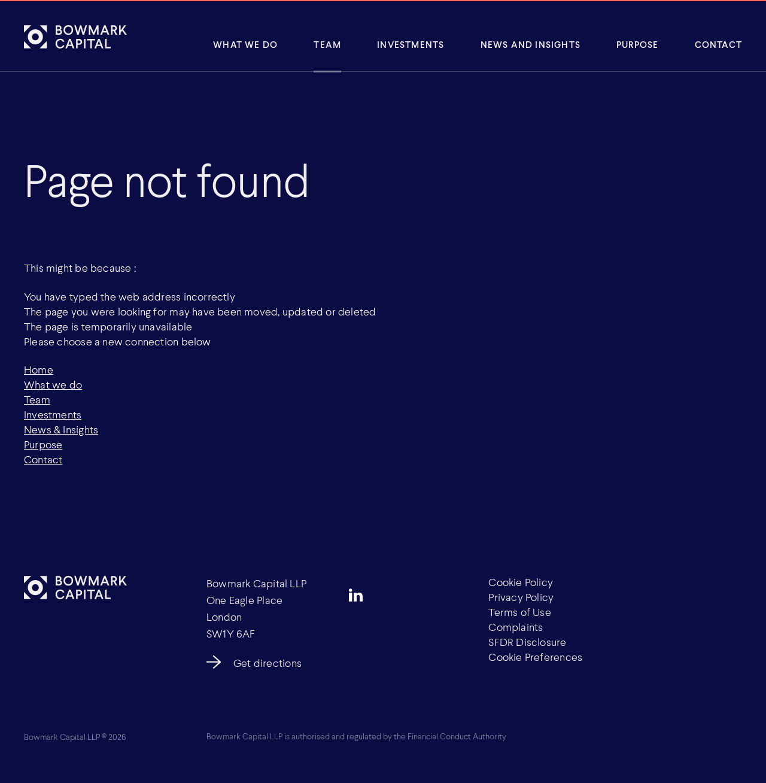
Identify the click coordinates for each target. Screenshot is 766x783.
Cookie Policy (520, 581)
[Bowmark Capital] (75, 36)
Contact (718, 44)
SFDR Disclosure (527, 641)
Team (327, 44)
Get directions (267, 662)
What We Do (245, 44)
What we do (53, 384)
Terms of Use (519, 611)
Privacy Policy (521, 596)
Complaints (515, 626)
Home (38, 369)
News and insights (530, 44)
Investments (410, 44)
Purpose (637, 44)
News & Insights (61, 429)
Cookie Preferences (535, 656)
